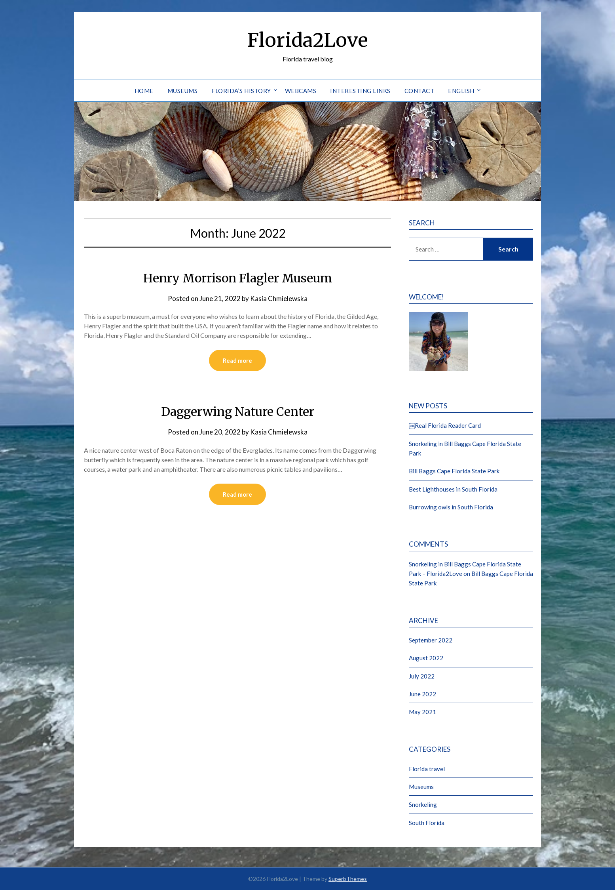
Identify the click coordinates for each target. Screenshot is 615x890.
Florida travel (427, 768)
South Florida (426, 822)
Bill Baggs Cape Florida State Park (454, 471)
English (461, 90)
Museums (182, 90)
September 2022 (430, 640)
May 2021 (422, 711)
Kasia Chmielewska (279, 298)
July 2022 (422, 676)
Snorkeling (423, 804)
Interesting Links (360, 90)
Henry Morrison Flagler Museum (237, 278)
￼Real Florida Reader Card (445, 425)
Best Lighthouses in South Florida (453, 489)
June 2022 (422, 694)
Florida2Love (307, 40)
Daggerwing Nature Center (237, 411)
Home (144, 90)
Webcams (301, 90)
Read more (237, 360)
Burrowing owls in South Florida (451, 507)
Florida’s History (241, 90)
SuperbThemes (347, 878)
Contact (419, 90)
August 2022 (426, 657)
